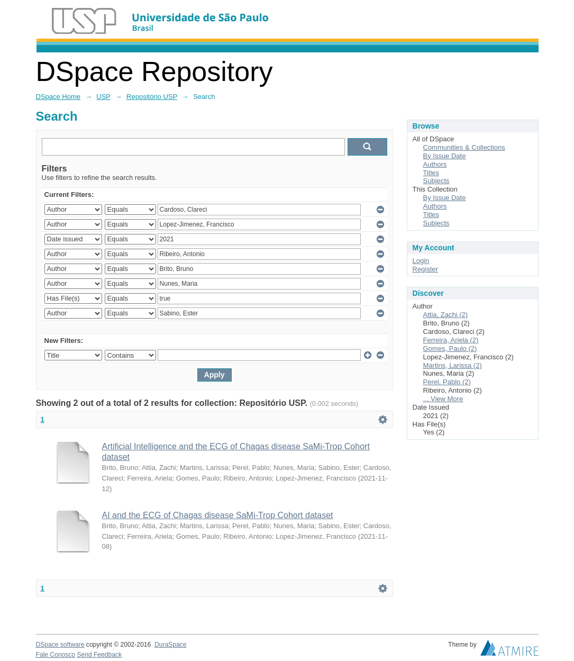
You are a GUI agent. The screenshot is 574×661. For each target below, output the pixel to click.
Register (425, 269)
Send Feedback (99, 654)
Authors (435, 164)
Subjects (436, 181)
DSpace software (60, 644)
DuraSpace (170, 644)
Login (421, 261)
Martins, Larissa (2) (452, 365)
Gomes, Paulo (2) (450, 348)
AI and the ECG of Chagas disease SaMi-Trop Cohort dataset (217, 515)
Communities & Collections (464, 147)
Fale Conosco (56, 654)
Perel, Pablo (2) (447, 382)
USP (103, 97)
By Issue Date (444, 156)
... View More (443, 399)
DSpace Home (58, 97)
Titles (431, 173)
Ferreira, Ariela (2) (451, 340)
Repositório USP (151, 97)
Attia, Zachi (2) (445, 315)
